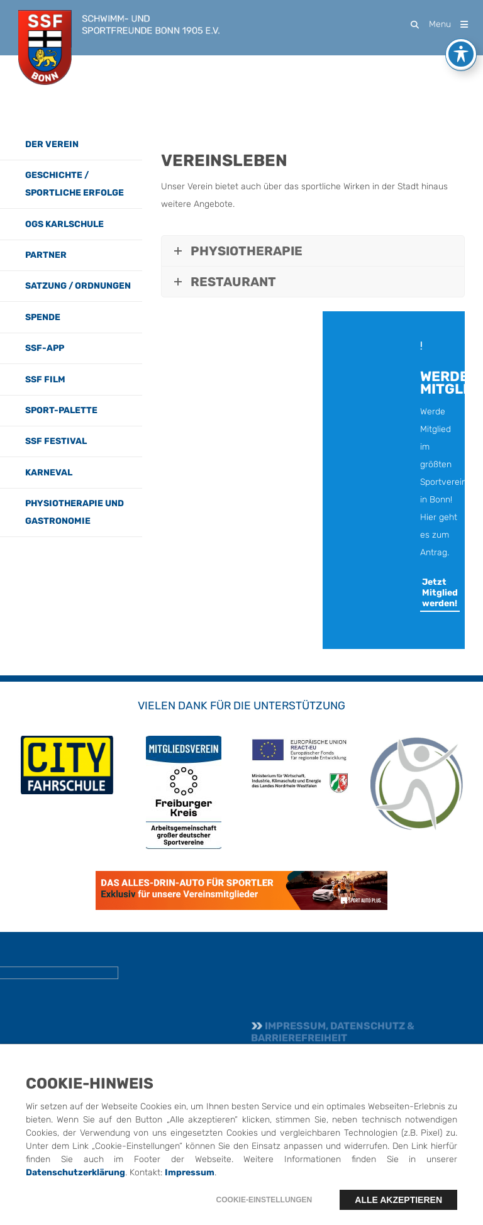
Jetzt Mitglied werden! (440, 593)
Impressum (189, 1192)
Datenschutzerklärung (75, 1192)
